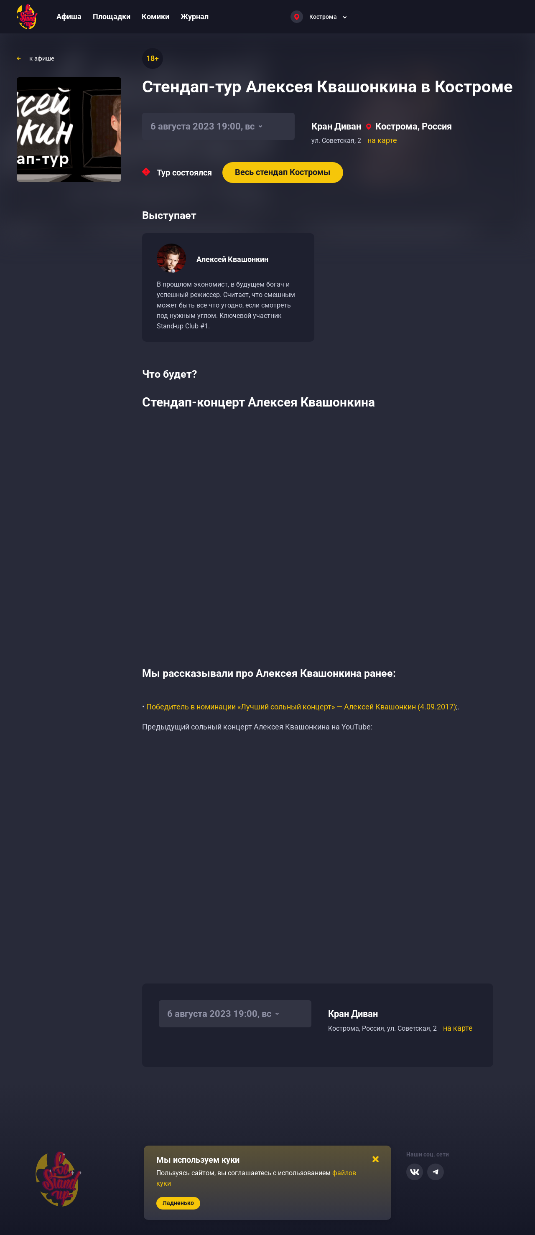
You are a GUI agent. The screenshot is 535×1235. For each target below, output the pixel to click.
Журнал (195, 16)
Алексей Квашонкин (232, 259)
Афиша (69, 16)
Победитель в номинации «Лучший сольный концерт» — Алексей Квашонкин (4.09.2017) (301, 706)
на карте (382, 140)
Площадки (111, 16)
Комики (155, 16)
